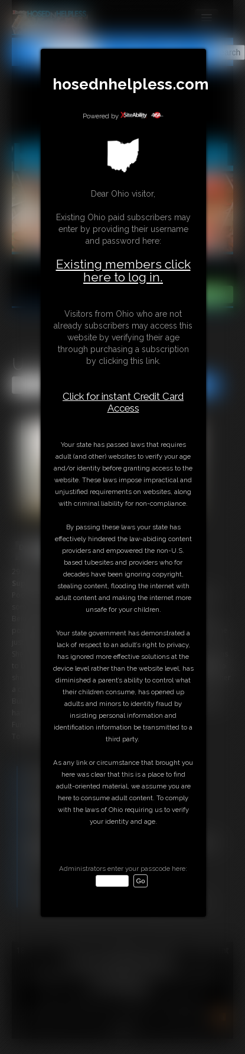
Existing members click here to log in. (123, 270)
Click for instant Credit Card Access (123, 402)
